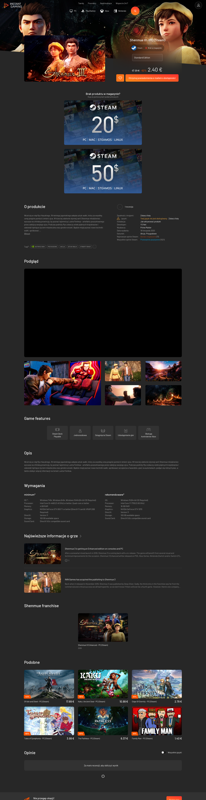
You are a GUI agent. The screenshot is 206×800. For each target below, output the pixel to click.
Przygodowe (151, 169)
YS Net (143, 160)
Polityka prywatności (73, 752)
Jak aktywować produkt (150, 157)
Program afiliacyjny (72, 756)
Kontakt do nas (70, 761)
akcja (62, 182)
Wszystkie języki (171, 687)
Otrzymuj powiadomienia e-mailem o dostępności (152, 78)
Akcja (142, 169)
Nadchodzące (106, 3)
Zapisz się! (174, 735)
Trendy (81, 3)
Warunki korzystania (73, 748)
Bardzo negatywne (148, 172)
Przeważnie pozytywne (150, 175)
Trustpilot (28, 748)
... (94, 182)
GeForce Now (40, 182)
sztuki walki (72, 182)
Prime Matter (145, 163)
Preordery (92, 3)
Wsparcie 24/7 (122, 3)
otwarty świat (85, 182)
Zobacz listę (145, 151)
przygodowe (52, 182)
